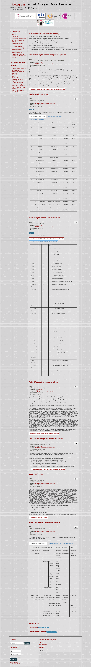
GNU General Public (67, 651)
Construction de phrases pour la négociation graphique (48, 55)
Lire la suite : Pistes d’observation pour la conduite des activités (48, 469)
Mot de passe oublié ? (15, 663)
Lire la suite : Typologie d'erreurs (38, 517)
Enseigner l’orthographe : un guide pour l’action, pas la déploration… (19, 79)
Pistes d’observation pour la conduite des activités (46, 439)
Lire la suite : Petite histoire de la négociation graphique (44, 433)
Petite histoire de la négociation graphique (43, 382)
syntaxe (31, 109)
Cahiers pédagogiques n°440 (19, 68)
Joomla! (41, 651)
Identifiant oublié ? (14, 662)
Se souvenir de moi (16, 657)
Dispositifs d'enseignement (37, 631)
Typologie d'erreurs (17, 52)
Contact (41, 642)
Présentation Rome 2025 (18, 54)
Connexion (13, 659)
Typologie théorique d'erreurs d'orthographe (44, 522)
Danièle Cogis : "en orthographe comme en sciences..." (18, 72)
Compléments (33, 627)
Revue (40, 62)
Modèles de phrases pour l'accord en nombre (44, 218)
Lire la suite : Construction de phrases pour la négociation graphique (47, 89)
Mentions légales (43, 644)
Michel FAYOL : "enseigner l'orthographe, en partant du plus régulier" (19, 87)
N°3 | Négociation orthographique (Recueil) (45, 63)
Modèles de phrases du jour (18, 48)
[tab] (37, 116)
